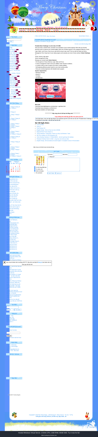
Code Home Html (11, 82)
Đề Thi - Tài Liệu (11, 91)
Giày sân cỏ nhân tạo (12, 198)
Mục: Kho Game (51, 36)
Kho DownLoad (10, 65)
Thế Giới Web (10, 66)
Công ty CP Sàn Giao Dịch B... (14, 205)
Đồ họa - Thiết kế (11, 76)
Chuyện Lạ (9, 51)
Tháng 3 (17, 123)
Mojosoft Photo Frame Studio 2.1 (45, 131)
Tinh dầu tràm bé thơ (12, 196)
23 (6, 171)
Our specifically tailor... (12, 224)
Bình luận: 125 (10, 317)
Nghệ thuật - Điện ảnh (12, 53)
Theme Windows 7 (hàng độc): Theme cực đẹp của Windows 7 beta (53, 133)
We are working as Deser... (13, 233)
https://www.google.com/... (13, 223)
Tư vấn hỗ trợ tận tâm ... (13, 181)
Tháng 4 (9, 112)
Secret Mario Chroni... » (85, 36)
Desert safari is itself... (12, 234)
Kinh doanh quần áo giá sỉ (13, 207)
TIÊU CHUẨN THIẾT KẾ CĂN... (14, 200)
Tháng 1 (9, 114)
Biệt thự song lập (11, 191)
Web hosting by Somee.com (49, 435)
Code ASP (9, 77)
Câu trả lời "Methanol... (12, 219)
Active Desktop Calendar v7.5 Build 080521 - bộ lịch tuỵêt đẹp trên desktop (55, 137)
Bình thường (85, 44)
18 (11, 169)
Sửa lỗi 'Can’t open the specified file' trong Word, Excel (14, 291)
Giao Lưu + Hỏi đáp (11, 95)
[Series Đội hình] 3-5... (12, 243)
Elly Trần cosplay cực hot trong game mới (47, 135)
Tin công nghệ (10, 49)
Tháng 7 (9, 106)
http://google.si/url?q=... (12, 226)
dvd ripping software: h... (13, 238)
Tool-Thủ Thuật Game (12, 87)
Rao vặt (9, 96)
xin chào (9, 221)
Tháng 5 (13, 125)
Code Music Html (11, 80)
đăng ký (40, 262)
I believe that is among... (13, 227)
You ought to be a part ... (13, 230)
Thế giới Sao (10, 63)
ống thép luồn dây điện (12, 195)
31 (9, 172)
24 (9, 171)
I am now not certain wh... (13, 231)
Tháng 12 (14, 108)
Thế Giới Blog (10, 68)
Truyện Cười (10, 56)
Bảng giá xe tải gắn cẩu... (13, 193)
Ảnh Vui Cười (10, 60)
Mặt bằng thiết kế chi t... (13, 179)
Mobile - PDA (10, 90)
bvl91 (52, 41)
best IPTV (9, 213)
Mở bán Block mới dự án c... (14, 188)
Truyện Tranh (10, 58)
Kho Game (9, 85)
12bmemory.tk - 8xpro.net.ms (56, 415)
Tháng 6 (9, 126)
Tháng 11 (9, 108)
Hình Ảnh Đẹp (10, 61)
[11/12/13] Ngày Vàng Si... (13, 241)
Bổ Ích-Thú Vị (10, 84)
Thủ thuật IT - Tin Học (12, 70)
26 (13, 171)
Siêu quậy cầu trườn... (12, 244)
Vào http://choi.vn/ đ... (12, 246)
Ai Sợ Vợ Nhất (40, 124)
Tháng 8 (13, 106)
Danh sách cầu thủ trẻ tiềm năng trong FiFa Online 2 (13, 256)
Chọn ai (39, 126)
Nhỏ (90, 44)
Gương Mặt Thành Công (13, 98)
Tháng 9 (9, 127)
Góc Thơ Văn (10, 54)
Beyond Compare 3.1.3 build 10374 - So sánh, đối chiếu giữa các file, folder (14, 276)
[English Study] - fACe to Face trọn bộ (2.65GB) (48, 130)
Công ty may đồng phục (12, 184)
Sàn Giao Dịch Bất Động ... (13, 208)
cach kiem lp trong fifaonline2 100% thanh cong (14, 295)
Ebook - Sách (10, 93)
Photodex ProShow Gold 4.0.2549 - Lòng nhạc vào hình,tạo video (53, 139)
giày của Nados (10, 212)
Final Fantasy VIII (41, 128)
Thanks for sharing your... (13, 228)
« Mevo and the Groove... (41, 36)
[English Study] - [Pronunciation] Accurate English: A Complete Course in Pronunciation (58, 140)
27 (15, 171)
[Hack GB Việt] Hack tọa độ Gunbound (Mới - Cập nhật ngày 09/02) (13, 286)
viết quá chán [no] (11, 239)
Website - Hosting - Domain (13, 73)
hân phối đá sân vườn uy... (13, 189)
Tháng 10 (17, 106)
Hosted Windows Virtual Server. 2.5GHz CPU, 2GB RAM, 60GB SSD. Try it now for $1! (49, 433)
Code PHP (9, 79)
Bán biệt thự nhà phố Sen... (13, 182)
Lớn (80, 44)
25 (11, 171)
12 (13, 168)
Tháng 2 (13, 118)
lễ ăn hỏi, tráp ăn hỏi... (12, 186)
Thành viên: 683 (10, 319)
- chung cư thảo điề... (12, 236)
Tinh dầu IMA (10, 210)
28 (18, 171)
